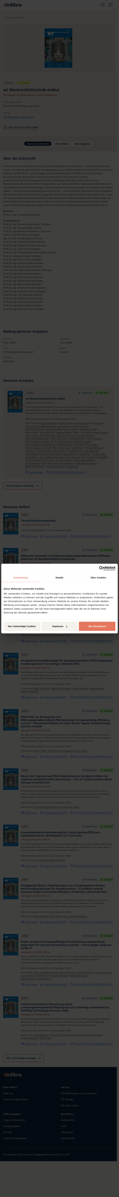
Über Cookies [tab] (98, 577)
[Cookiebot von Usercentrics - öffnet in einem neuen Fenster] (101, 568)
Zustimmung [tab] (21, 577)
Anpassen (59, 626)
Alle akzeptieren (97, 626)
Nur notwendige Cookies (22, 626)
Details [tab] (59, 577)
